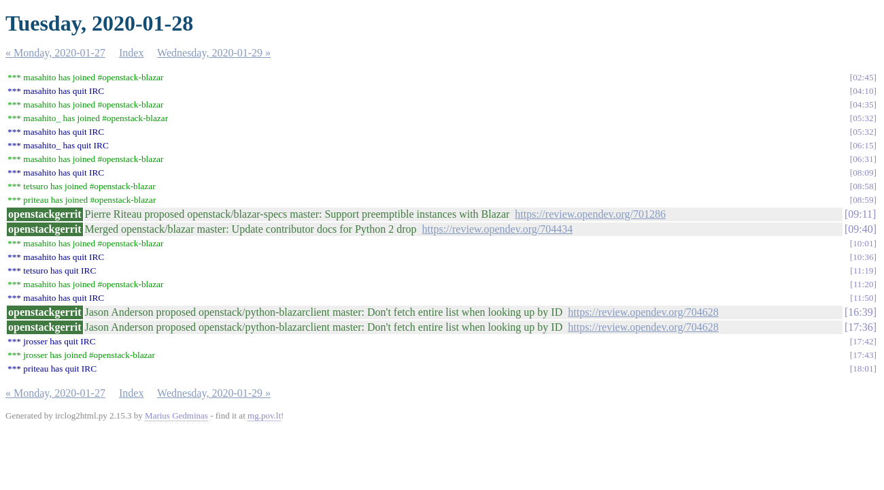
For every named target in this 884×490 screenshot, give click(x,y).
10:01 (863, 243)
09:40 (860, 229)
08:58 (863, 186)
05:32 (863, 118)
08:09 (863, 172)
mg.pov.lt (264, 415)
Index (131, 53)
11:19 (863, 270)
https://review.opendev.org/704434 (497, 229)
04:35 (863, 104)
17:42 (863, 341)
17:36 (860, 327)
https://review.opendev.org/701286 (590, 214)
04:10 (863, 91)
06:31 (863, 159)
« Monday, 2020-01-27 (55, 53)
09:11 (860, 214)
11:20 (863, 284)
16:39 (860, 312)
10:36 (863, 257)
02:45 (863, 77)
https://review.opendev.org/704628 (643, 312)
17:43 (863, 355)
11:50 (863, 298)
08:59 (863, 200)
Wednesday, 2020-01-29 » (214, 53)
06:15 (863, 145)
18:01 (863, 368)
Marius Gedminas (176, 415)
